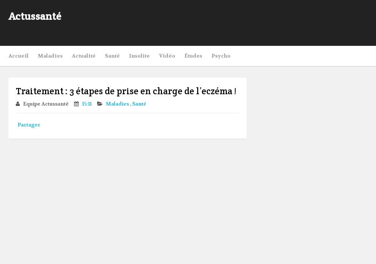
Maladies (50, 55)
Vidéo (167, 55)
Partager (29, 124)
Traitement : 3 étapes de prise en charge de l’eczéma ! (126, 91)
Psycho (221, 55)
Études (193, 55)
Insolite (139, 55)
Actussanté (34, 16)
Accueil (18, 55)
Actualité (84, 55)
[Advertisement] (282, 22)
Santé (112, 55)
